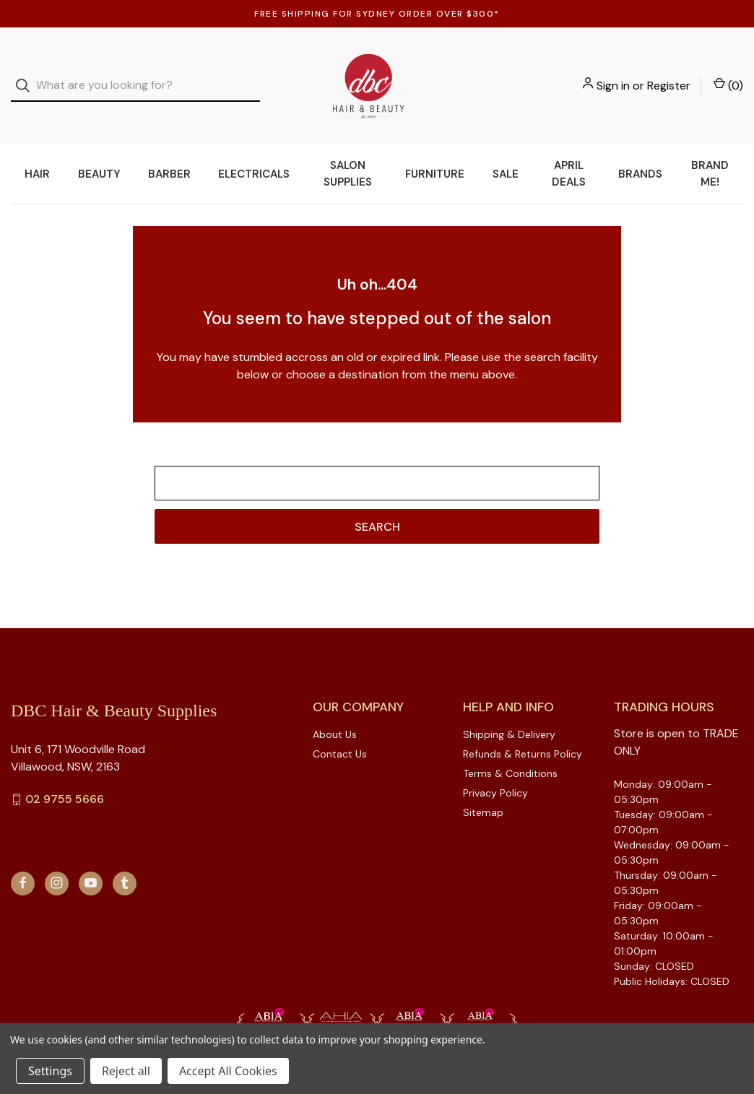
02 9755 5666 (64, 776)
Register (668, 74)
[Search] (27, 74)
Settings (50, 1071)
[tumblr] (124, 860)
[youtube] (90, 860)
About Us (335, 712)
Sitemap (483, 789)
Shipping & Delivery (509, 712)
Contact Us (340, 731)
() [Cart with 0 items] (728, 74)
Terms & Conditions (510, 750)
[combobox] (135, 74)
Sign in (613, 74)
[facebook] (23, 860)
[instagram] (57, 860)
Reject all (126, 1071)
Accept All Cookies (228, 1071)
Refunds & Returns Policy (522, 731)
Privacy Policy (495, 770)
